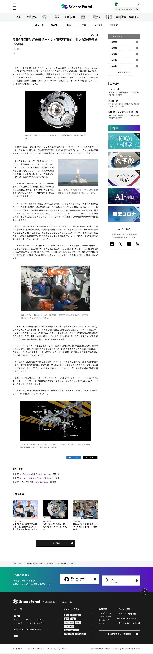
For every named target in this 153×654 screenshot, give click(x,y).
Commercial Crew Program (36, 473)
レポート (28, 620)
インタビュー (40, 620)
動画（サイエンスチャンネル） (28, 630)
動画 (69, 25)
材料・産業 (96, 17)
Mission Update (39, 481)
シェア (74, 457)
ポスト (90, 457)
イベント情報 (124, 609)
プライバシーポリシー (36, 649)
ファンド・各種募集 (127, 614)
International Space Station (37, 477)
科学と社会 (134, 17)
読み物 (54, 25)
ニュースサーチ (105, 617)
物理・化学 (70, 17)
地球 (45, 17)
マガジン (102, 624)
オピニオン (18, 624)
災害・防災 (121, 17)
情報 (83, 17)
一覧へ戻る (55, 544)
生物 (19, 17)
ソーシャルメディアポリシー (58, 649)
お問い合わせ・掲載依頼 (120, 634)
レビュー (17, 620)
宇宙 (57, 17)
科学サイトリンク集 (127, 619)
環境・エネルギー (71, 631)
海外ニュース (104, 620)
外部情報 (113, 25)
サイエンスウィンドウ (35, 624)
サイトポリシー (18, 649)
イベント (99, 25)
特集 (84, 25)
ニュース (39, 25)
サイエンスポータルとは (129, 624)
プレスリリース (105, 614)
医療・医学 (32, 17)
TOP (14, 564)
